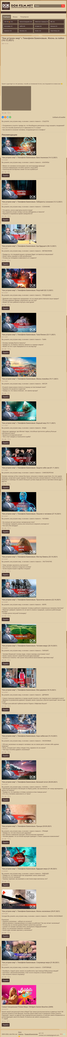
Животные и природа (41, 21)
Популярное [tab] (24, 17)
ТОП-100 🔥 (8, 21)
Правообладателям (31, 1034)
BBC (53, 21)
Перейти (6, 175)
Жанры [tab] (15, 17)
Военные (54, 26)
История (38, 26)
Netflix (22, 26)
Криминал (8, 31)
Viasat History (55, 31)
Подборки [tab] (6, 17)
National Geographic (26, 21)
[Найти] (63, 6)
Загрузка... (33, 64)
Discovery (23, 31)
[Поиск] (47, 6)
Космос (38, 31)
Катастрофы (8, 26)
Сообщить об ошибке (59, 117)
